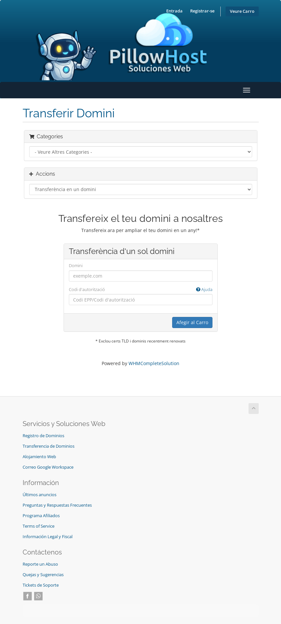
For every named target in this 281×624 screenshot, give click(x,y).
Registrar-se (202, 11)
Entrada (174, 11)
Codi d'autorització (140, 289)
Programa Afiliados (41, 515)
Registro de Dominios (43, 436)
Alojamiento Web (39, 456)
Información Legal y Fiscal (47, 536)
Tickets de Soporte (41, 585)
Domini (76, 265)
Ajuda (204, 289)
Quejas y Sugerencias (43, 574)
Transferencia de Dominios (48, 446)
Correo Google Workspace (48, 467)
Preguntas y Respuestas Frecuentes (57, 505)
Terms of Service (38, 526)
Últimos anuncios (39, 494)
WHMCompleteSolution (154, 363)
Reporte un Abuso (40, 564)
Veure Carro (242, 11)
